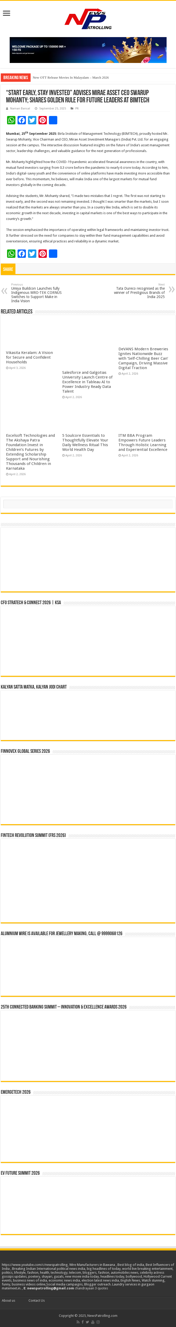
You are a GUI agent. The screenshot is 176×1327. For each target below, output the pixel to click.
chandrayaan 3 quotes (91, 1288)
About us (8, 1300)
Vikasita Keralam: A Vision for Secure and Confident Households (29, 357)
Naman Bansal (20, 108)
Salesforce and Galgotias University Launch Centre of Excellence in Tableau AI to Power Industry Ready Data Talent (87, 382)
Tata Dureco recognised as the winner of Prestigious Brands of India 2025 (138, 291)
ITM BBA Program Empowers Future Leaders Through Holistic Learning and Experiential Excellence (142, 442)
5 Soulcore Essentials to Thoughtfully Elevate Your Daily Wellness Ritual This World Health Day (85, 442)
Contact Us (37, 1300)
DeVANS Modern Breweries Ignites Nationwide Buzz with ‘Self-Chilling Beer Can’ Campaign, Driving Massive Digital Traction (143, 358)
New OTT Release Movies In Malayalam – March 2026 (71, 77)
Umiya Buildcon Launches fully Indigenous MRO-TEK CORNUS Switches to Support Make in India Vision (38, 293)
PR (77, 108)
